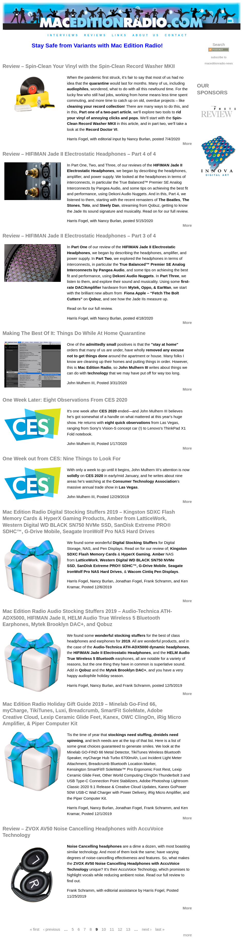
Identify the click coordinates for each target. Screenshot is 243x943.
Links (119, 35)
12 (120, 929)
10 (104, 929)
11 (112, 929)
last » (159, 929)
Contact (176, 35)
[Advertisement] (218, 271)
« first (35, 929)
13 (128, 929)
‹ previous (51, 929)
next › (147, 929)
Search (219, 44)
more (187, 935)
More (187, 143)
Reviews (95, 35)
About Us (146, 35)
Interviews (63, 35)
